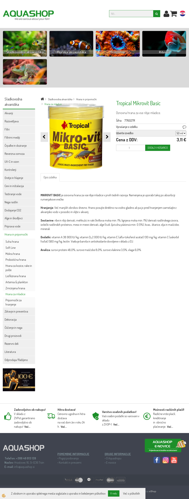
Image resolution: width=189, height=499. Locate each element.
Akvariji (9, 113)
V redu (113, 493)
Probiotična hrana (16, 259)
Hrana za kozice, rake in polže (19, 268)
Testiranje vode (13, 194)
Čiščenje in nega (13, 327)
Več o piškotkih (131, 493)
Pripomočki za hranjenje (14, 302)
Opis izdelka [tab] (50, 177)
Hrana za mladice (15, 294)
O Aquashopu (113, 458)
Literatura (10, 352)
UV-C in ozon (12, 161)
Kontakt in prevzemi (70, 462)
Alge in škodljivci (14, 218)
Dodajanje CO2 (13, 210)
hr (182, 14)
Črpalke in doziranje (16, 145)
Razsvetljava (12, 121)
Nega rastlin (11, 202)
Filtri (7, 129)
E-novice (111, 462)
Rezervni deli (11, 344)
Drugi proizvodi (13, 336)
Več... (27, 426)
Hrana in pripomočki (16, 234)
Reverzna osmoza (15, 154)
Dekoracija (11, 319)
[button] (107, 137)
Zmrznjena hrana (15, 288)
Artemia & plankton (17, 282)
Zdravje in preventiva (16, 311)
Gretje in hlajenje (14, 178)
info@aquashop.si (24, 467)
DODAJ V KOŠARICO (158, 147)
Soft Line (11, 248)
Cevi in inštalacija (14, 186)
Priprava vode (12, 226)
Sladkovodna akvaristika (60, 99)
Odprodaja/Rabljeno (16, 360)
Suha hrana (12, 241)
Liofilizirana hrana (16, 276)
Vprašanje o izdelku (127, 127)
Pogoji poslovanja (69, 458)
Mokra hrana (13, 254)
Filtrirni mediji (12, 137)
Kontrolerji (10, 170)
